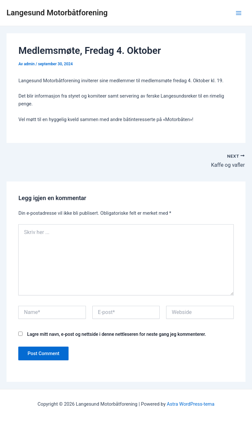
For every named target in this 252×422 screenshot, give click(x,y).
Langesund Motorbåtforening (57, 12)
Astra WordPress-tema (190, 404)
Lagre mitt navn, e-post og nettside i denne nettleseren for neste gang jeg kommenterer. (116, 334)
